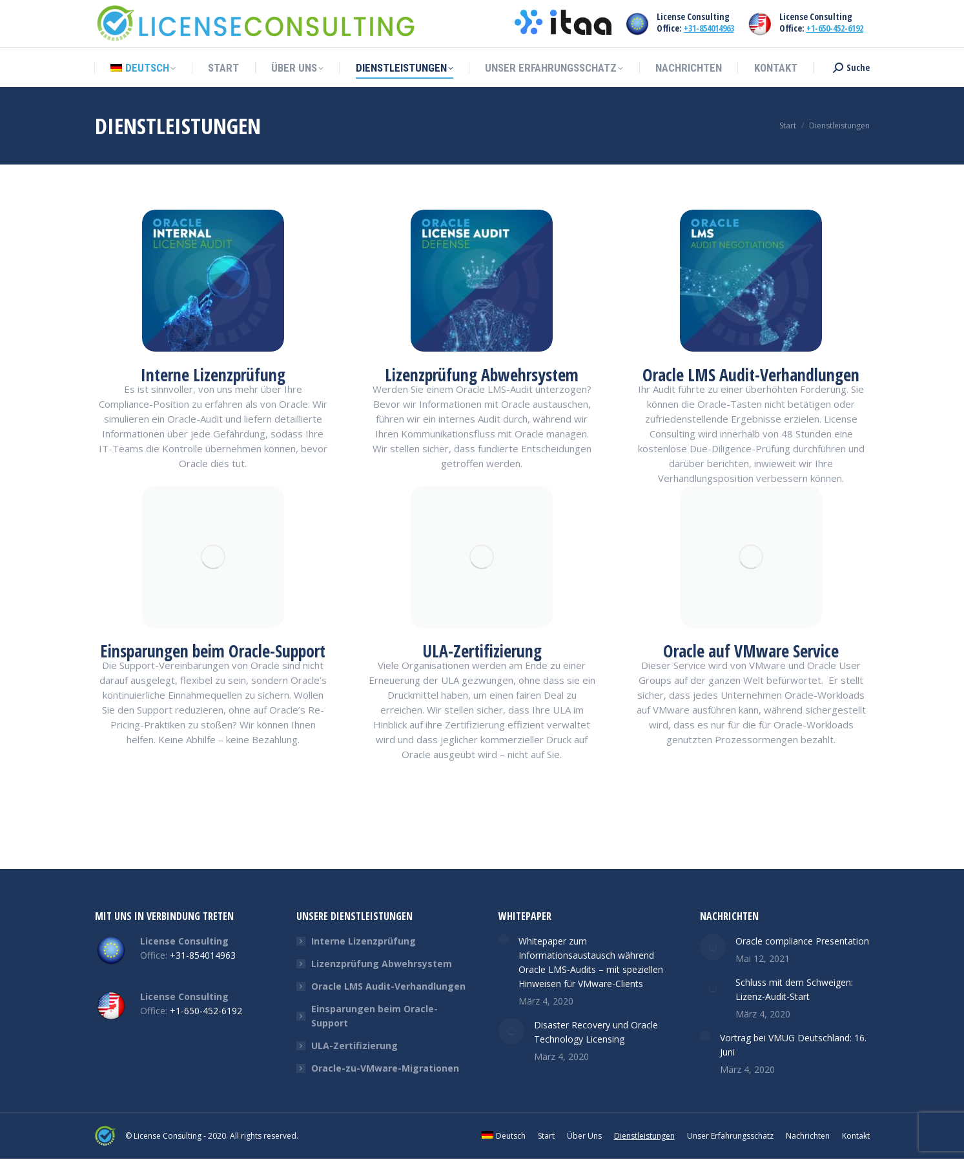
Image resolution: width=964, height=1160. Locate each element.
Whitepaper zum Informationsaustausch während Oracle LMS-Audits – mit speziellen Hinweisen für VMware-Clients (590, 962)
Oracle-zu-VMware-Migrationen (385, 1068)
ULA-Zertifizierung (354, 1045)
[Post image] (503, 939)
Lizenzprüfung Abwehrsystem (381, 963)
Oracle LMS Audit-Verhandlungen (388, 986)
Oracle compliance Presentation (802, 941)
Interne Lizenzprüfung (363, 941)
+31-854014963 (709, 28)
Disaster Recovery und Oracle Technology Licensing (596, 1032)
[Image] (213, 281)
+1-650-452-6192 (834, 28)
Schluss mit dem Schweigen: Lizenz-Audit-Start (794, 989)
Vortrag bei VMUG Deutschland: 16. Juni (793, 1045)
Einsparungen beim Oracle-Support (374, 1016)
